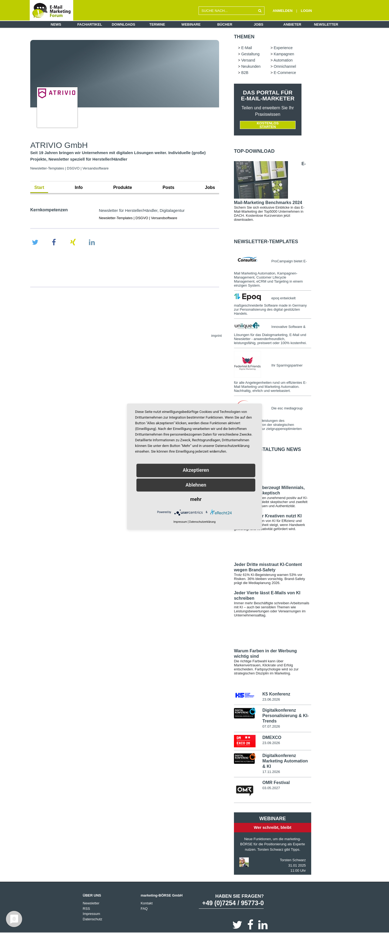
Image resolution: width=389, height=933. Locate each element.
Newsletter (326, 24)
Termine (157, 24)
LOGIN (306, 11)
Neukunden (251, 66)
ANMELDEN (283, 11)
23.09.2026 (271, 743)
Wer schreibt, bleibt (272, 827)
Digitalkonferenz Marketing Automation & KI (285, 761)
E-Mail (246, 48)
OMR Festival (276, 782)
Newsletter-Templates (266, 241)
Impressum (91, 914)
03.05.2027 (271, 788)
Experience (283, 48)
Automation (283, 60)
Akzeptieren (196, 470)
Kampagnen (284, 54)
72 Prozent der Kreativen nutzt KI (268, 516)
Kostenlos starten (268, 125)
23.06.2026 (271, 699)
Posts (169, 187)
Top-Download (254, 151)
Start (39, 187)
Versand (248, 60)
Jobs (258, 24)
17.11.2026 (271, 772)
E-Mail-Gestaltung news (267, 449)
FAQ (144, 909)
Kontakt (147, 903)
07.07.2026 (271, 726)
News (56, 24)
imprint (216, 336)
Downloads (123, 24)
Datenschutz (92, 919)
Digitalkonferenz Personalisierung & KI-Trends (285, 715)
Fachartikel (89, 24)
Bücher (224, 24)
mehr (196, 499)
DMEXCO (271, 737)
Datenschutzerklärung (202, 521)
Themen (244, 36)
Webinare (191, 24)
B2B (244, 72)
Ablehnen (196, 485)
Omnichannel (285, 66)
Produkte (122, 187)
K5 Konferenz (276, 694)
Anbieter (292, 24)
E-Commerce (285, 72)
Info (79, 187)
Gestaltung (250, 54)
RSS (86, 909)
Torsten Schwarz (293, 860)
